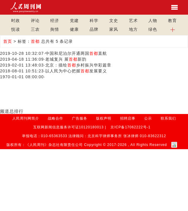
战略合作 (55, 118)
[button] (172, 29)
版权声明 (103, 118)
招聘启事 (127, 118)
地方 (133, 29)
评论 (35, 20)
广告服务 (79, 118)
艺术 (133, 20)
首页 (7, 41)
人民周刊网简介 (25, 118)
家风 (113, 29)
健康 (74, 29)
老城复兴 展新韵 (65, 59)
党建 (74, 20)
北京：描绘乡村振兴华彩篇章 (78, 65)
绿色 (152, 29)
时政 (15, 20)
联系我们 (168, 118)
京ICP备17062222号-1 (130, 127)
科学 (94, 20)
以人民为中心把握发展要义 (76, 71)
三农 (35, 29)
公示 (148, 118)
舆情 (54, 29)
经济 (54, 20)
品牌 (94, 29)
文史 (113, 20)
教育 (172, 20)
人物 (152, 20)
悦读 (15, 29)
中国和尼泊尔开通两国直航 (76, 53)
